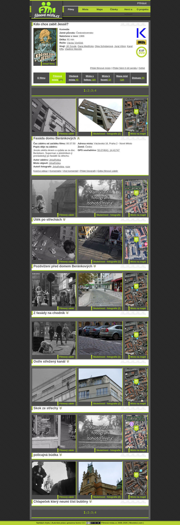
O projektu (143, 9)
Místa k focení (106, 78)
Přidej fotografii (88, 171)
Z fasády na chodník (49, 313)
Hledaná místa (73, 78)
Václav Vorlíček (75, 42)
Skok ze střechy (46, 408)
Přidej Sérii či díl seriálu (124, 68)
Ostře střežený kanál (50, 361)
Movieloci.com (136, 523)
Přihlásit (141, 3)
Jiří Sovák (71, 46)
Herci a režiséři (128, 12)
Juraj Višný (120, 46)
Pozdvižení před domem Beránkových (63, 266)
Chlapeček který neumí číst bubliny (61, 501)
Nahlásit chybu (43, 523)
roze (68, 166)
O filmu (41, 78)
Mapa (100, 9)
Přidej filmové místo (100, 68)
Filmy (71, 9)
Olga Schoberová (104, 46)
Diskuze (138, 78)
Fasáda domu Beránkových (55, 138)
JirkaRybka (55, 159)
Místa (85, 9)
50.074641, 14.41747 (108, 150)
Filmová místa (57, 78)
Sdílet (142, 68)
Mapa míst (122, 78)
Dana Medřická (85, 46)
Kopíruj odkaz (40, 171)
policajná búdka (46, 455)
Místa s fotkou (90, 78)
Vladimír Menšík (73, 49)
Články (114, 9)
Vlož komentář (70, 171)
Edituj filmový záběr (108, 171)
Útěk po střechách (48, 219)
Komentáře (55, 171)
